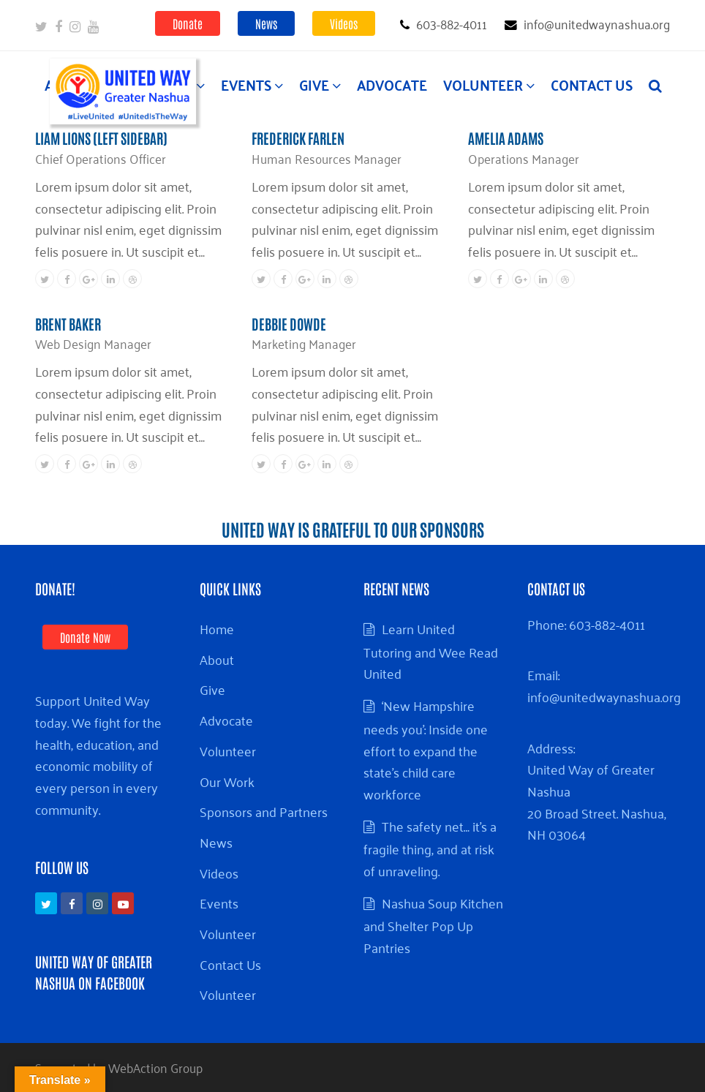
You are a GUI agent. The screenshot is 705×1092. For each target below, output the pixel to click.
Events (219, 902)
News (266, 23)
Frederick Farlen (298, 138)
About (217, 659)
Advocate (226, 719)
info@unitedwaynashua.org (604, 696)
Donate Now (85, 637)
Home (217, 628)
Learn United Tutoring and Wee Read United (430, 651)
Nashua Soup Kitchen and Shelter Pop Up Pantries (433, 925)
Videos (344, 23)
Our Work (227, 781)
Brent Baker (68, 324)
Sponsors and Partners (264, 811)
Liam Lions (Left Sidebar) (101, 138)
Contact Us (230, 964)
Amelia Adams (505, 138)
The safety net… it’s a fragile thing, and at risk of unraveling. (430, 848)
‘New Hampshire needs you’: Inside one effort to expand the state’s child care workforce (425, 749)
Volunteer (228, 750)
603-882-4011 (607, 624)
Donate (188, 23)
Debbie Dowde (289, 324)
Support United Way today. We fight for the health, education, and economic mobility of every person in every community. (98, 754)
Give (212, 689)
